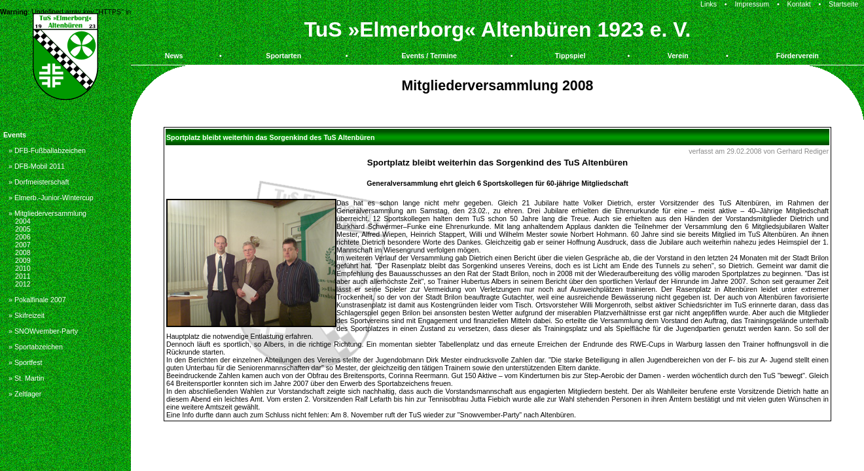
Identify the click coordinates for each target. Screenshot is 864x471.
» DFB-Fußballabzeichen (47, 150)
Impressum (751, 4)
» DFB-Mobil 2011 (37, 166)
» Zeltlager (25, 394)
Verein (678, 56)
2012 (23, 284)
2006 (23, 237)
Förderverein (797, 56)
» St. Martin (26, 378)
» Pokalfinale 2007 (37, 300)
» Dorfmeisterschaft (39, 182)
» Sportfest (26, 362)
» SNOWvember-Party (43, 331)
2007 (23, 245)
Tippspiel (570, 56)
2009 (23, 260)
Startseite (843, 4)
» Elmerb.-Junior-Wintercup (51, 197)
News (174, 56)
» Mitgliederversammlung (47, 213)
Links (708, 4)
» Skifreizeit (27, 315)
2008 (23, 252)
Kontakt (799, 4)
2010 (23, 268)
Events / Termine (429, 56)
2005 (23, 229)
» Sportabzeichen (36, 347)
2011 (23, 276)
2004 (23, 221)
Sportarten (283, 56)
